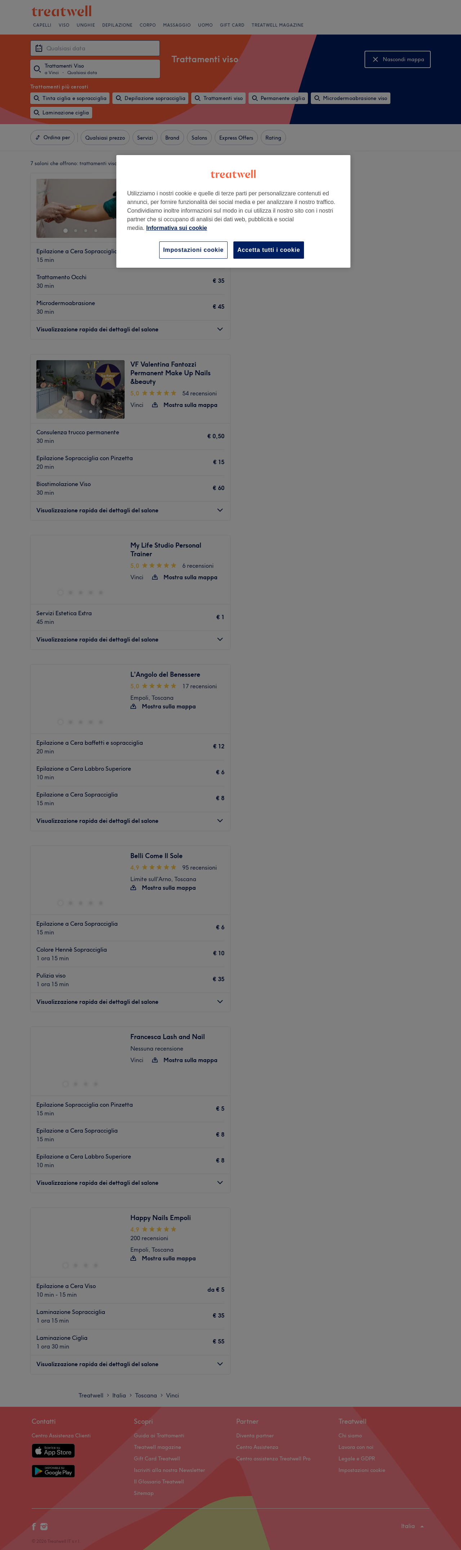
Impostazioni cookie (193, 250)
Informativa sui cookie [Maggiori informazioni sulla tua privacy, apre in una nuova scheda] (176, 228)
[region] (233, 211)
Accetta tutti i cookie (268, 250)
